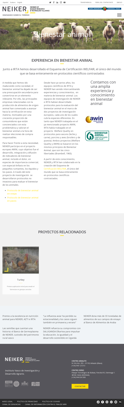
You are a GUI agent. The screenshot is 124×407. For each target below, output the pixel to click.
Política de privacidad (27, 401)
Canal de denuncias (11, 404)
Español (5, 2)
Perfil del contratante (104, 2)
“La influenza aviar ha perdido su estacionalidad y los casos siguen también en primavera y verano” (60, 319)
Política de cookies (51, 401)
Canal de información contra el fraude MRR (46, 404)
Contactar (80, 386)
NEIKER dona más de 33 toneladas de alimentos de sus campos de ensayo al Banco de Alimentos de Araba (102, 319)
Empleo (119, 2)
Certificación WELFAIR (55, 168)
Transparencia (85, 2)
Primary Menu (119, 15)
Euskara (12, 2)
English (19, 2)
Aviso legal (7, 401)
